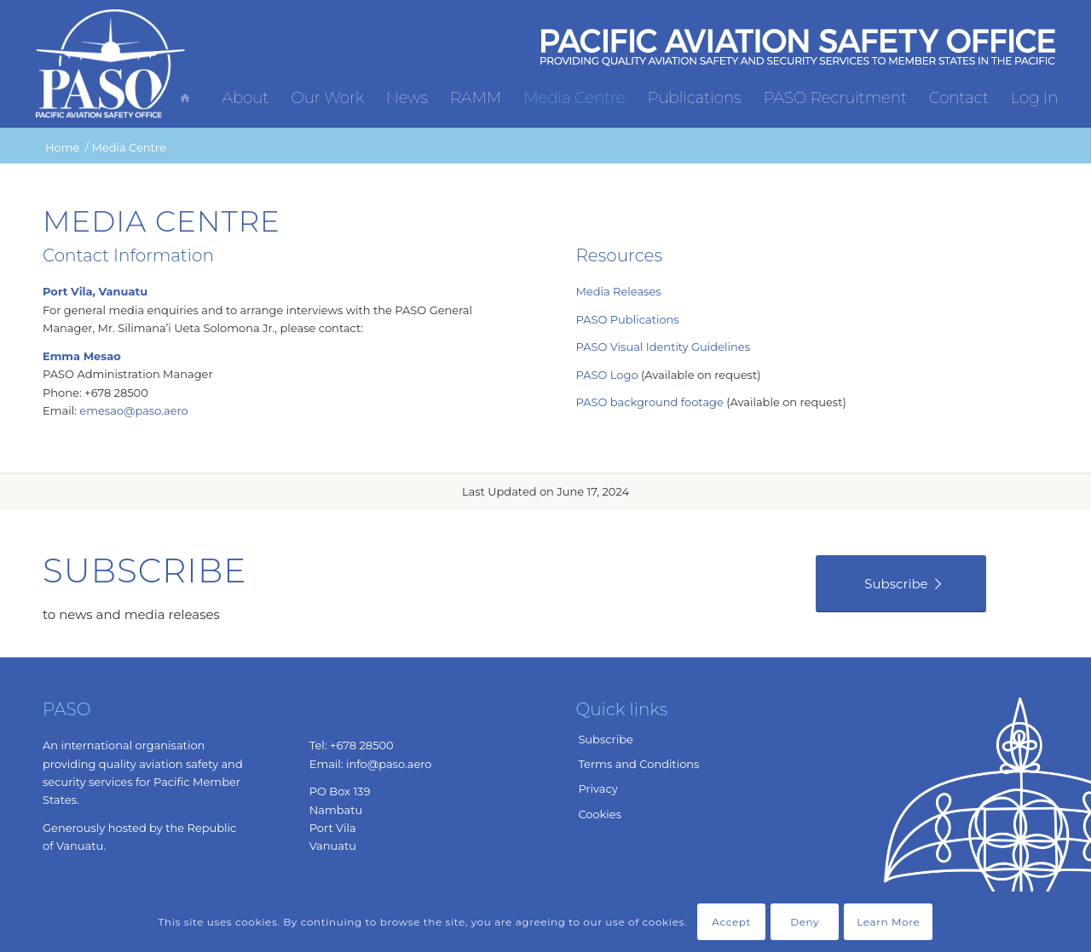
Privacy (597, 788)
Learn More (888, 921)
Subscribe (605, 739)
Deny (804, 921)
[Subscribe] (901, 583)
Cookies (599, 814)
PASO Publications (626, 319)
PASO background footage (649, 402)
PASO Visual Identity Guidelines (662, 346)
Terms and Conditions (638, 764)
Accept (731, 921)
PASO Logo (606, 374)
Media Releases (618, 291)
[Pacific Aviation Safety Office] (111, 64)
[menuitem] (189, 59)
